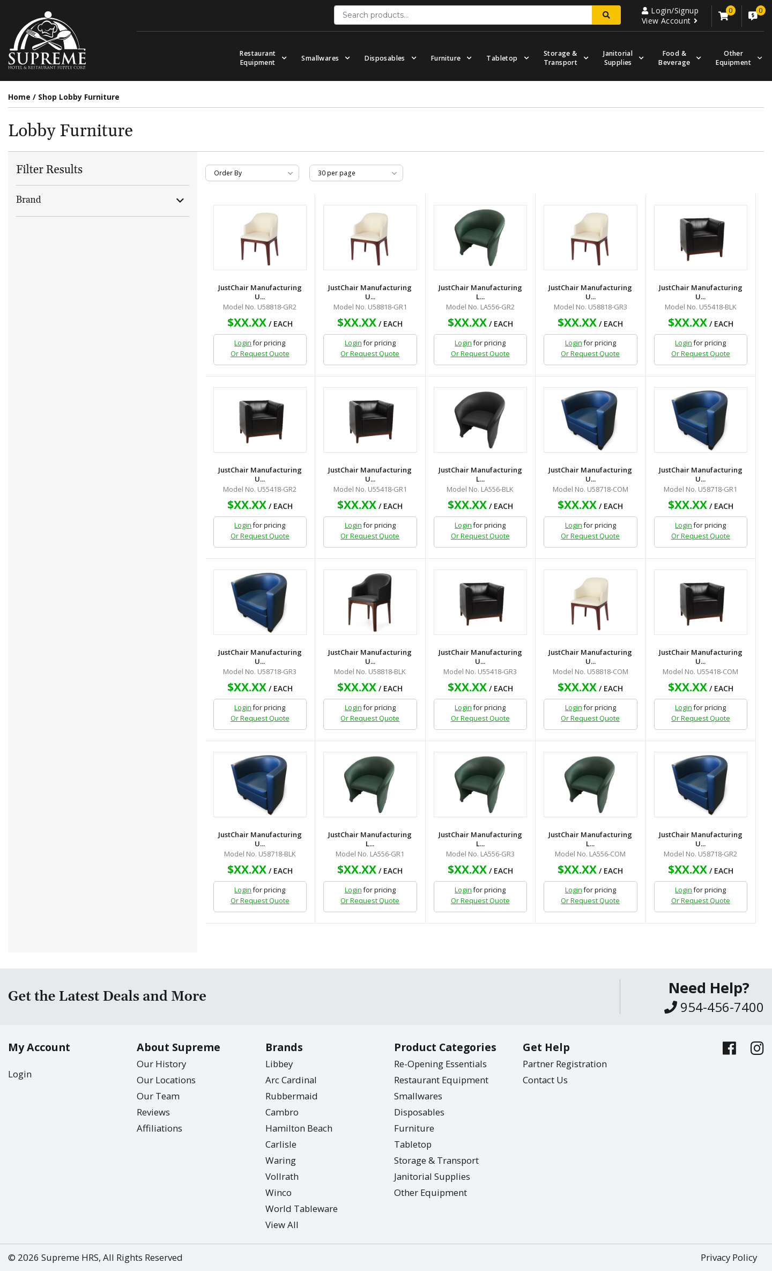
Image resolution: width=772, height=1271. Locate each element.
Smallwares (320, 58)
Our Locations (166, 1080)
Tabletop (501, 58)
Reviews (153, 1112)
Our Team (158, 1096)
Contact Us (545, 1080)
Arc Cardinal (291, 1080)
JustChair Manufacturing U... (260, 292)
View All (282, 1224)
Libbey (279, 1064)
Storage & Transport (561, 58)
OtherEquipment (733, 58)
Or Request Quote (260, 353)
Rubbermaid (291, 1096)
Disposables (385, 58)
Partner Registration (565, 1064)
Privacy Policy (729, 1257)
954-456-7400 (714, 1007)
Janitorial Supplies (618, 58)
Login (242, 343)
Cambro (282, 1112)
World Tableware (301, 1208)
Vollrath (282, 1176)
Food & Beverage (674, 58)
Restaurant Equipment (258, 58)
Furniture (446, 58)
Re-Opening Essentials (440, 1064)
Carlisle (280, 1144)
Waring (280, 1160)
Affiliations (159, 1128)
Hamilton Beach (298, 1128)
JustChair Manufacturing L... (480, 292)
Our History (161, 1064)
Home (19, 97)
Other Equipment (430, 1192)
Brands (284, 1047)
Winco (278, 1192)
